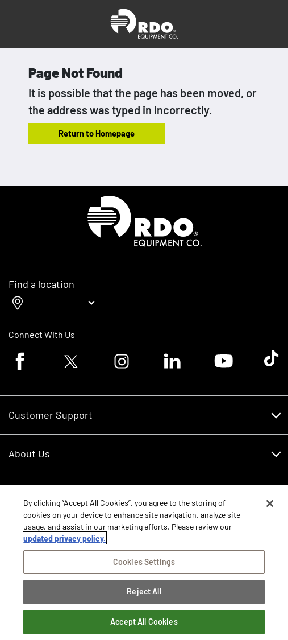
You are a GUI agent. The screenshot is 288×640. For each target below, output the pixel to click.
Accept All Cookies (144, 621)
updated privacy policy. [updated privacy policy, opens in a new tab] (64, 538)
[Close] (269, 503)
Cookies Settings (144, 562)
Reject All (144, 591)
